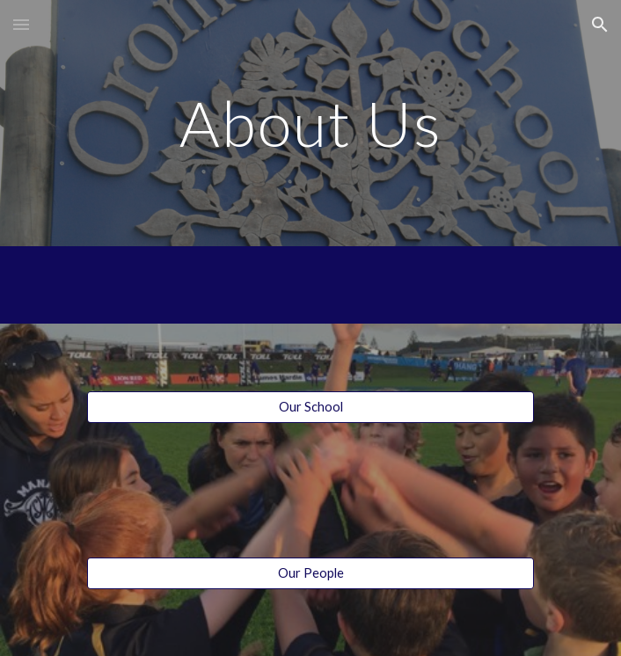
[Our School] (310, 407)
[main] (310, 123)
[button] (21, 24)
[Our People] (310, 573)
